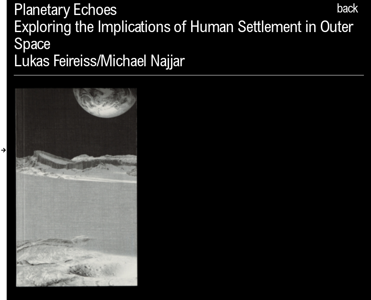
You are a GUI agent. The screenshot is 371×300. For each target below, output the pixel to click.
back (347, 9)
